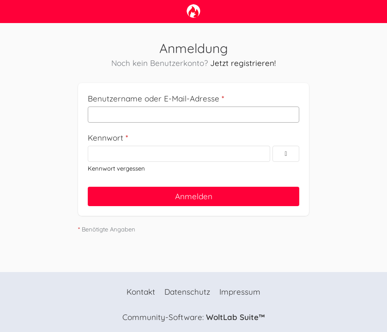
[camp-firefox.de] (193, 11)
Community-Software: (193, 317)
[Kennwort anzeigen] (285, 154)
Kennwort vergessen (116, 168)
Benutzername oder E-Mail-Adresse (153, 98)
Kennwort (105, 137)
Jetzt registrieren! (243, 63)
